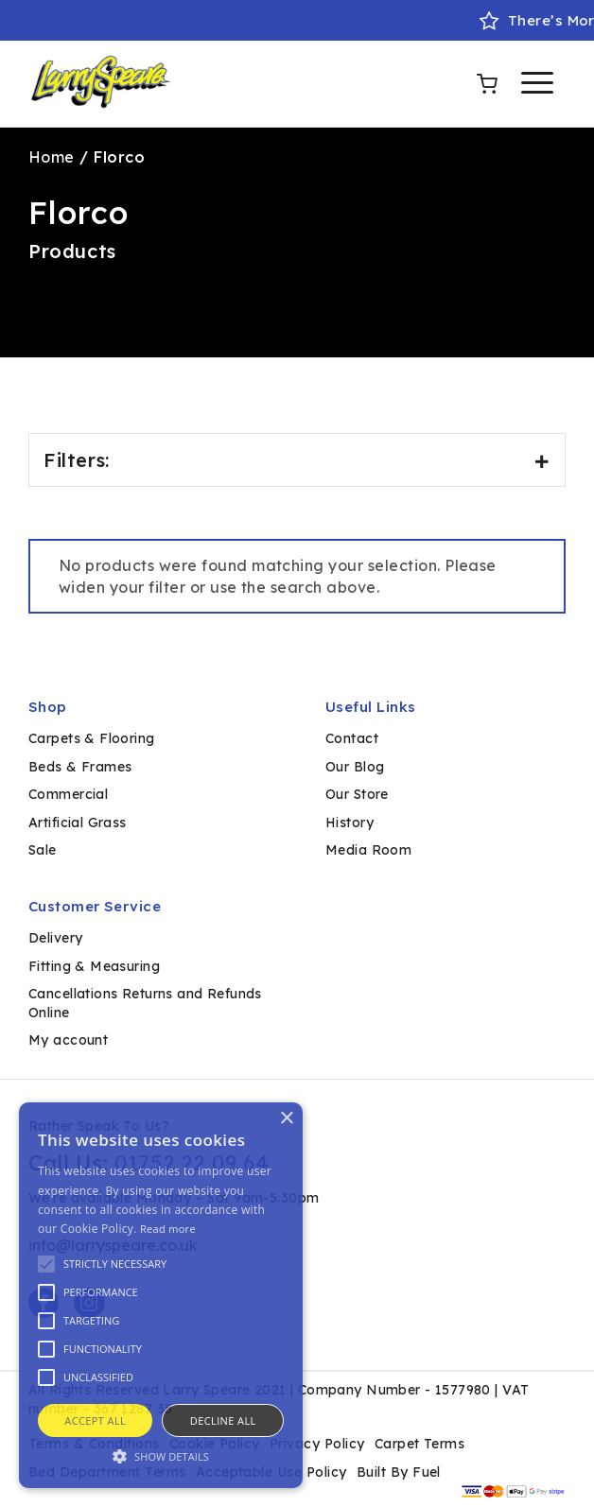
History (349, 822)
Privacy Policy (317, 1443)
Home (51, 156)
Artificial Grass (77, 822)
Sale (42, 849)
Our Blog (354, 766)
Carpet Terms (420, 1443)
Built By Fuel (399, 1472)
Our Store (357, 794)
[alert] (161, 1295)
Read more (168, 1228)
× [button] (286, 1119)
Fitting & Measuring (94, 966)
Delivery (55, 937)
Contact (351, 738)
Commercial (68, 794)
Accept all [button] (95, 1420)
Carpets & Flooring (91, 738)
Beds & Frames (79, 766)
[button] (161, 1455)
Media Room (368, 849)
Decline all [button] (223, 1420)
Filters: (297, 460)
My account (68, 1039)
